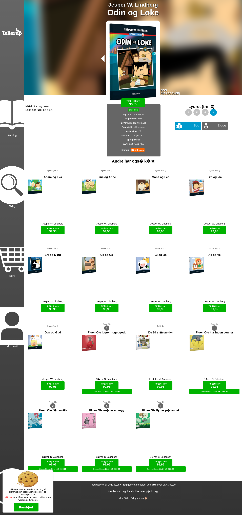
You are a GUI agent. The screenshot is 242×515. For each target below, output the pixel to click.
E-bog (221, 125)
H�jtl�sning (137, 150)
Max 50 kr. (124, 506)
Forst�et (26, 507)
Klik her (8, 497)
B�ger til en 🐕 (139, 506)
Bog (196, 125)
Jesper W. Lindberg (133, 5)
